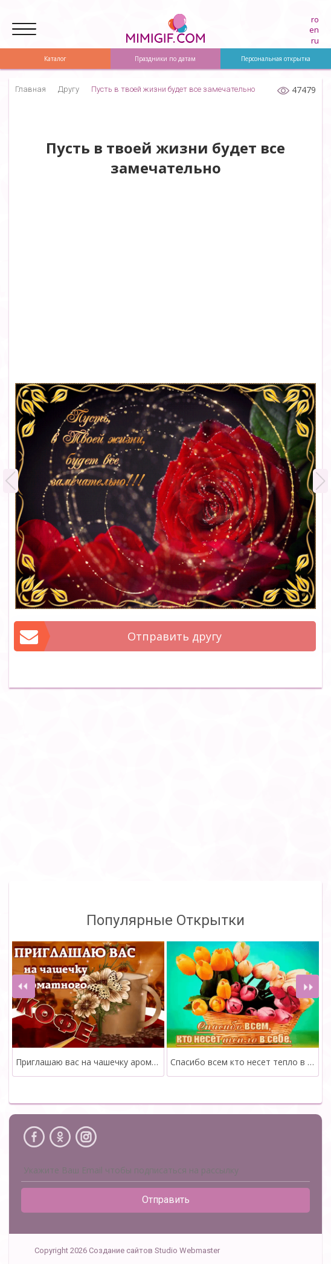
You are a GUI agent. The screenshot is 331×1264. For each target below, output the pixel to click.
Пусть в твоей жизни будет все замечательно (173, 89)
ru (315, 40)
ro (315, 19)
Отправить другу (118, 636)
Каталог (55, 58)
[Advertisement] (165, 286)
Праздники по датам (165, 58)
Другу (68, 89)
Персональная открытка (275, 58)
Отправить (166, 1199)
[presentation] (23, 986)
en (314, 29)
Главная (30, 89)
